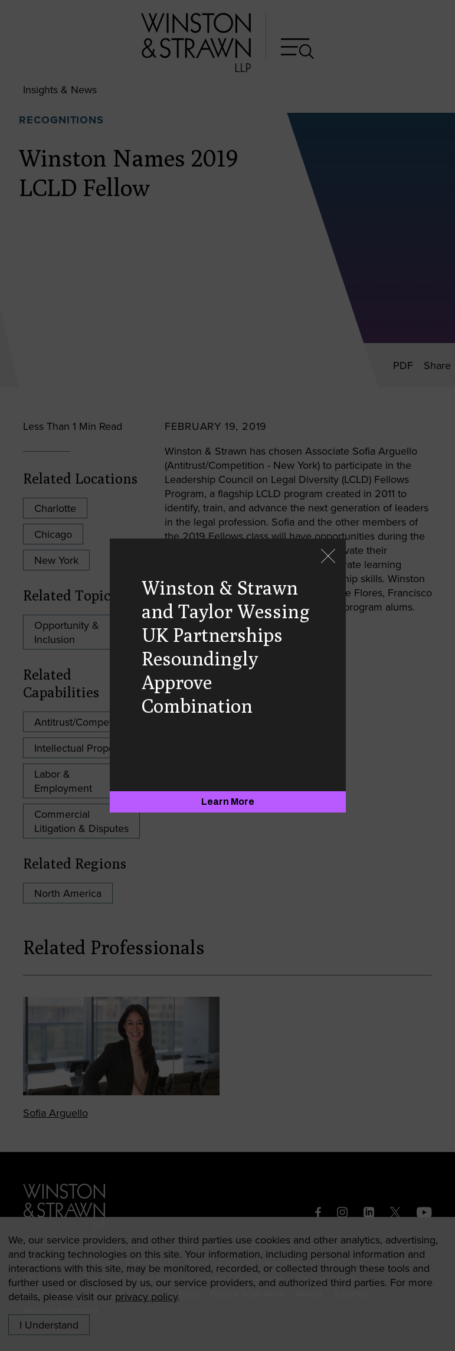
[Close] (328, 557)
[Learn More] (228, 801)
